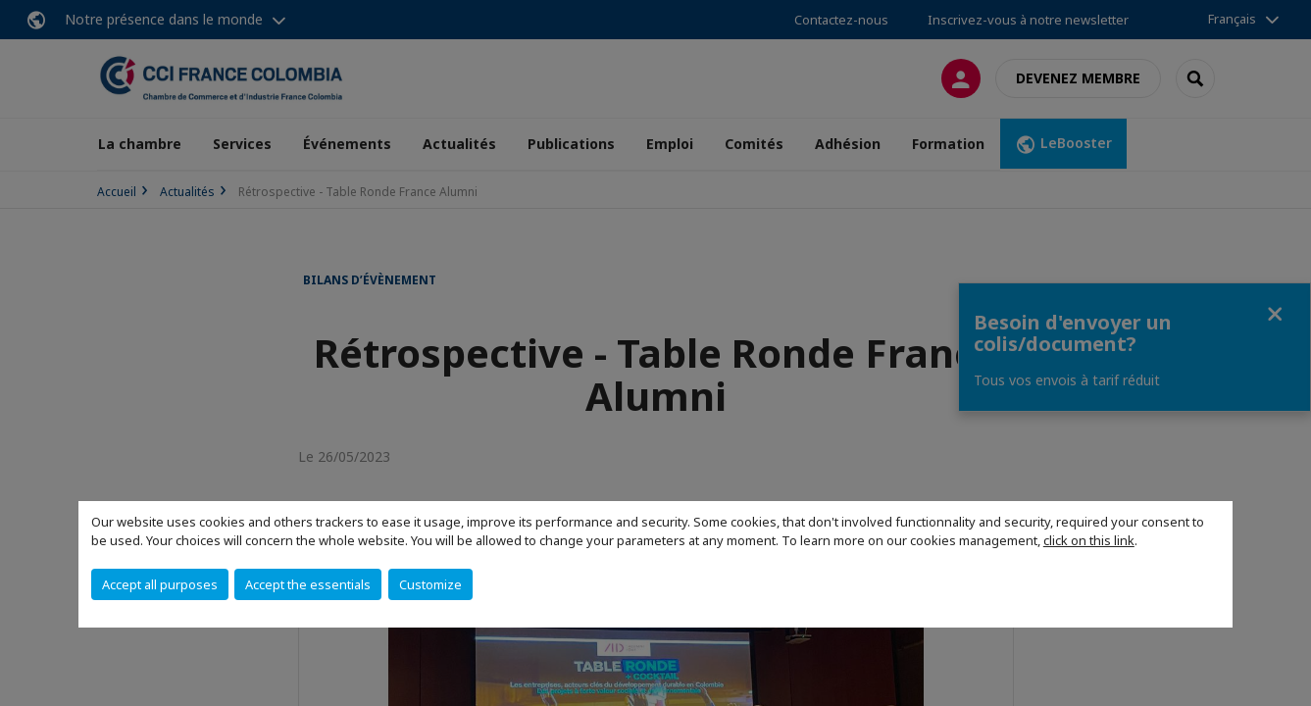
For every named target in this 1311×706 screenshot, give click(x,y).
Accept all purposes (160, 584)
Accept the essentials (308, 584)
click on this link (1089, 540)
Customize (430, 584)
